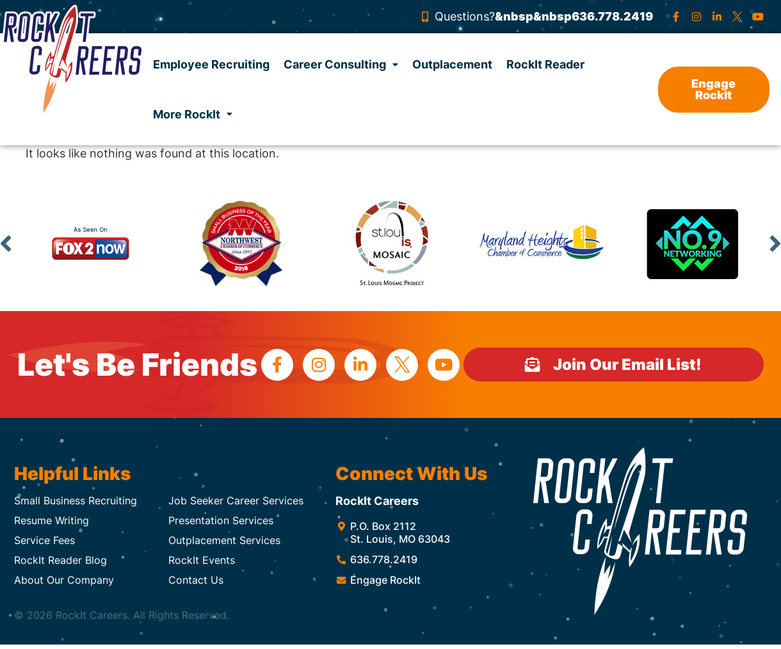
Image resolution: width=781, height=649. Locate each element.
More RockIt (192, 114)
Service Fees (44, 540)
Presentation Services (220, 520)
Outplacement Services (224, 540)
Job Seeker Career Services (235, 500)
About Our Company (64, 580)
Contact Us (195, 580)
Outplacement (452, 64)
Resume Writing (51, 520)
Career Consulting (341, 64)
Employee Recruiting (211, 64)
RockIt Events (201, 560)
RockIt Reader (545, 64)
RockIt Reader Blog (60, 560)
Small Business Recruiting (75, 500)
